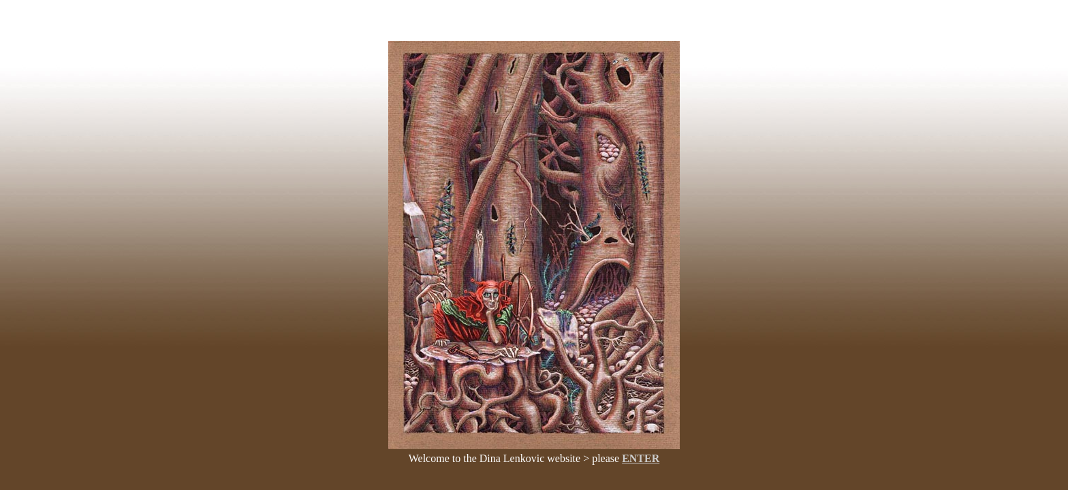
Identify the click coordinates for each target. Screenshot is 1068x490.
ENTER (640, 458)
